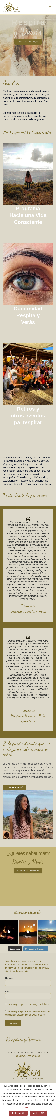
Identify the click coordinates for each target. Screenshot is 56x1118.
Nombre (9, 978)
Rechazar (18, 1113)
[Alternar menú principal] (50, 7)
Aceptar (38, 1113)
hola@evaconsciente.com (28, 1056)
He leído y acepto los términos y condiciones (28, 1004)
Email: (8, 991)
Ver (26, 1107)
